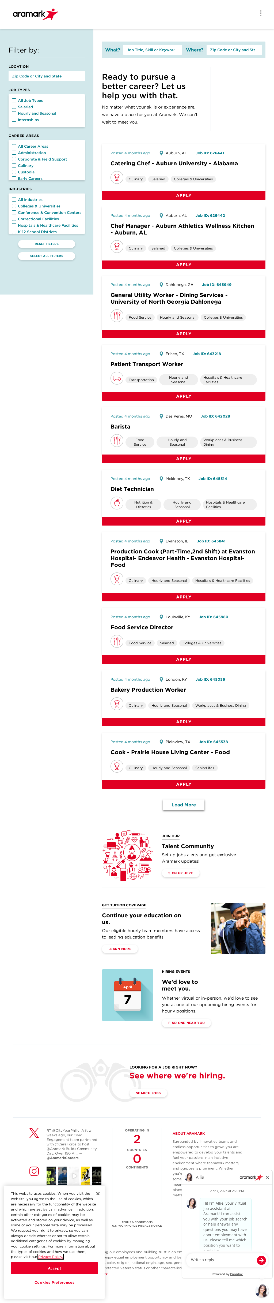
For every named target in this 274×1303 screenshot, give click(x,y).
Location (19, 67)
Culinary (22, 165)
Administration (29, 153)
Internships (25, 120)
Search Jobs (148, 1093)
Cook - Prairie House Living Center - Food (170, 752)
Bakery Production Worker (148, 689)
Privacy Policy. (50, 1256)
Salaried (22, 107)
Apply (184, 195)
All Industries (27, 200)
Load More (184, 804)
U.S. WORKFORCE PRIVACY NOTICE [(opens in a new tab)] (137, 1225)
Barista (120, 426)
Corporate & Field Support (39, 159)
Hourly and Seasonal (34, 113)
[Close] (98, 1194)
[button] (14, 100)
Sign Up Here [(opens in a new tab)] (180, 873)
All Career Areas (30, 146)
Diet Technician (132, 489)
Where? (194, 50)
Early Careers (27, 178)
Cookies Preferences (54, 1282)
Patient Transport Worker (147, 364)
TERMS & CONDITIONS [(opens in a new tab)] (137, 1222)
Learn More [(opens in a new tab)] (119, 949)
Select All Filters (46, 256)
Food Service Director (142, 627)
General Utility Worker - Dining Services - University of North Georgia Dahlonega (169, 298)
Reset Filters (47, 244)
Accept (54, 1268)
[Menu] (259, 14)
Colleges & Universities (36, 206)
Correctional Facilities (35, 219)
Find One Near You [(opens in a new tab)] (186, 1023)
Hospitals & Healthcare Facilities (45, 225)
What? (112, 50)
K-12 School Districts (34, 232)
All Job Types (27, 100)
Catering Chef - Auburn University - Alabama (174, 163)
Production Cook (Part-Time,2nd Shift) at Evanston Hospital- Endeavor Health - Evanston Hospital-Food (183, 558)
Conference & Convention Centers (46, 212)
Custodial (24, 172)
